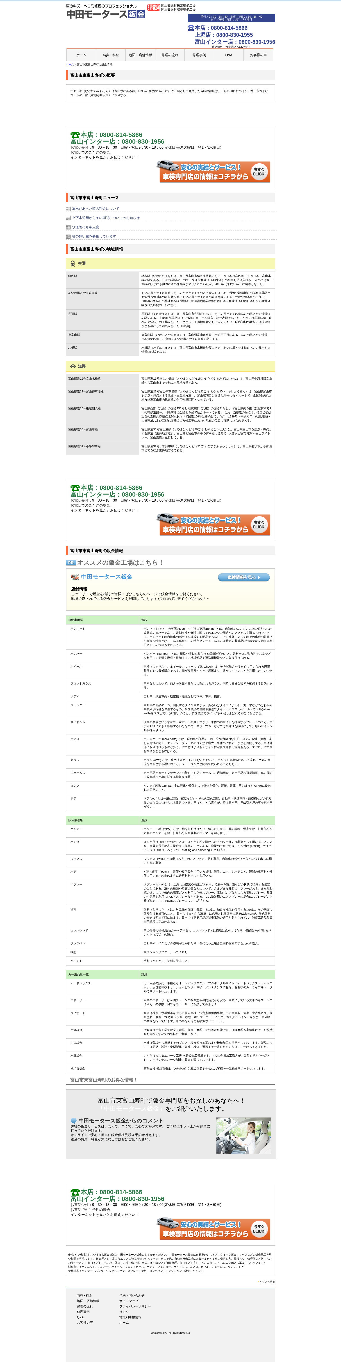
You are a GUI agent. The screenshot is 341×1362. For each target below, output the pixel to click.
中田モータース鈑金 (106, 577)
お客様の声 (258, 55)
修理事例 (199, 55)
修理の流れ (169, 55)
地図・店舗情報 (140, 55)
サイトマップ (128, 1301)
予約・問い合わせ (132, 1295)
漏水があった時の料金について (95, 208)
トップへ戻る (266, 1281)
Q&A (228, 55)
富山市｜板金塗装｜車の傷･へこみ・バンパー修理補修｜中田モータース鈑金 (106, 13)
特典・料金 (111, 55)
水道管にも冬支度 (85, 227)
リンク (124, 1312)
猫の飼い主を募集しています (94, 236)
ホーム (81, 55)
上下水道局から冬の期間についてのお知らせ (106, 218)
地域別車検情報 (130, 1317)
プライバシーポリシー (135, 1306)
